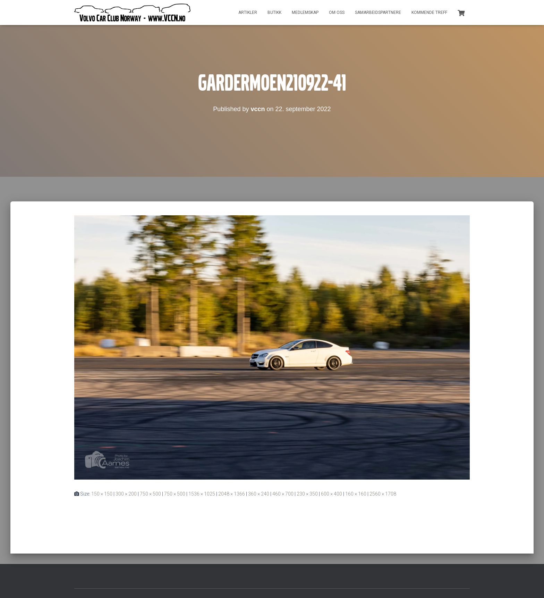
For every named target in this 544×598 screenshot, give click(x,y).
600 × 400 (331, 494)
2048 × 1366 (231, 494)
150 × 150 (101, 494)
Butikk (274, 12)
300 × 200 (126, 494)
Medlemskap (305, 12)
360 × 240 (258, 494)
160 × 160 (355, 494)
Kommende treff (429, 12)
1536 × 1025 (201, 494)
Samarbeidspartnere (378, 12)
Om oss (337, 12)
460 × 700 (283, 494)
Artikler (247, 12)
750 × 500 (150, 494)
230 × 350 (307, 494)
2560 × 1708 (382, 494)
